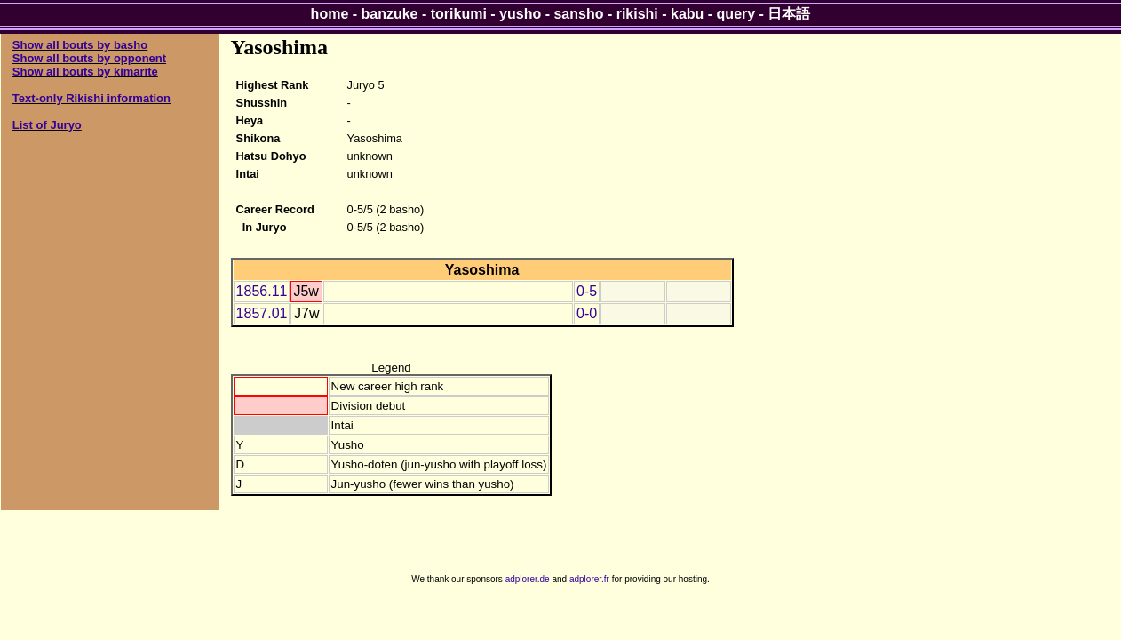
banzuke (390, 13)
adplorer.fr (589, 579)
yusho (520, 13)
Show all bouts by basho (79, 45)
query (736, 13)
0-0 (586, 313)
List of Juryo (47, 125)
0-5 (586, 291)
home (330, 13)
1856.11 (262, 291)
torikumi (459, 13)
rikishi (637, 13)
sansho (578, 13)
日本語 (788, 13)
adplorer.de (527, 579)
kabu (687, 13)
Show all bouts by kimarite (85, 71)
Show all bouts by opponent (89, 58)
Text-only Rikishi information (91, 98)
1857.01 (262, 313)
